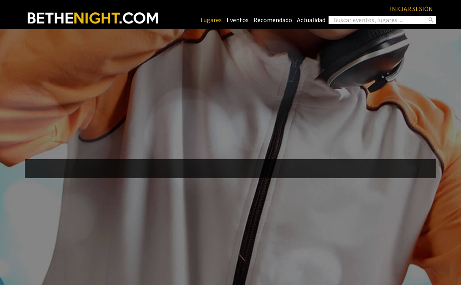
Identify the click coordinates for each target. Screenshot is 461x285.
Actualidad (311, 20)
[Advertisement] (230, 97)
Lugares (211, 20)
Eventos (238, 20)
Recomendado (272, 20)
